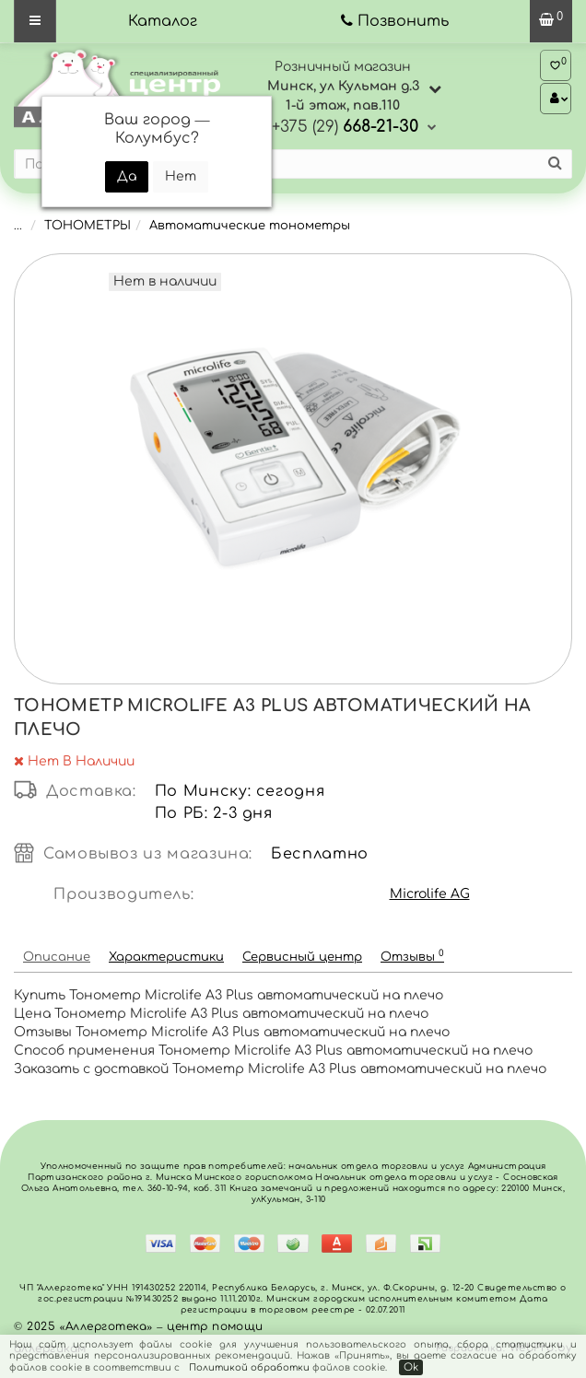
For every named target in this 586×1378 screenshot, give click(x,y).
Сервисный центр (302, 957)
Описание (56, 957)
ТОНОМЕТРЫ (87, 225)
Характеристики (166, 957)
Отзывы (412, 955)
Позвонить (403, 21)
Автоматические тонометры (249, 225)
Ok (411, 1367)
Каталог (162, 21)
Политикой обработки (249, 1367)
